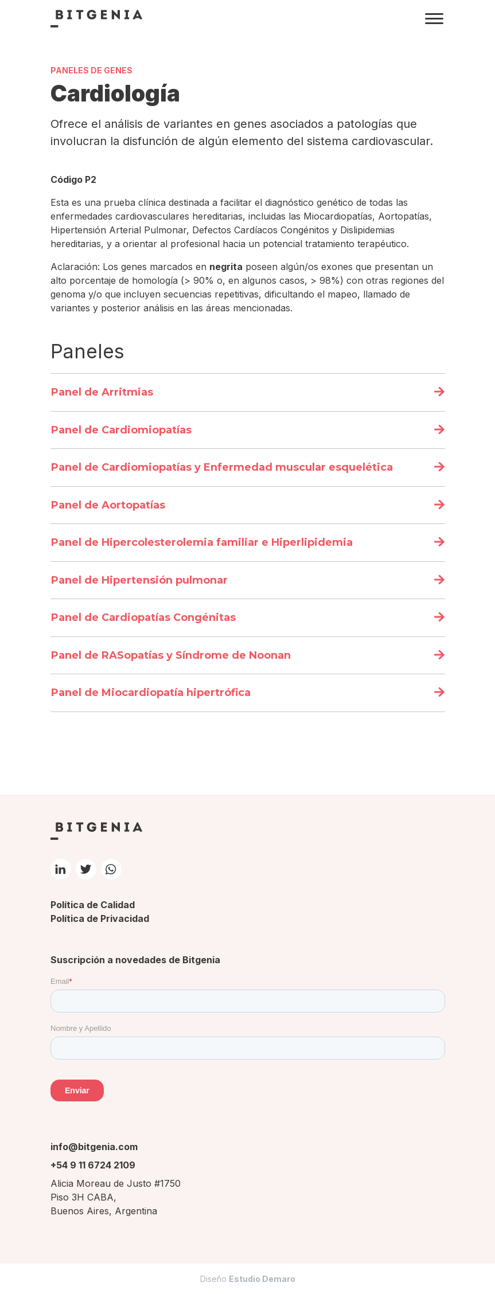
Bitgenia (96, 18)
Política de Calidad (92, 904)
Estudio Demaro (262, 1279)
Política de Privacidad (99, 918)
